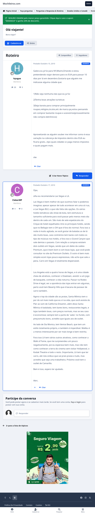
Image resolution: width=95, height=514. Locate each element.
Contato (29, 505)
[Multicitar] (34, 387)
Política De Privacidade (14, 505)
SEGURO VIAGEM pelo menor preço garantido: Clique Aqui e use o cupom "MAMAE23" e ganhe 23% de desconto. (39, 19)
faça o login (76, 402)
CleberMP (17, 200)
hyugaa (17, 78)
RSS (47, 505)
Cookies (39, 505)
